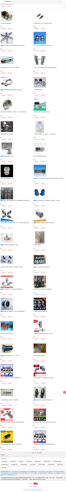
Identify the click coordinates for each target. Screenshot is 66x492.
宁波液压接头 (4, 461)
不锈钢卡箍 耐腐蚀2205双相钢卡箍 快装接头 (12, 89)
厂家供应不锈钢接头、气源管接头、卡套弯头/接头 (45, 134)
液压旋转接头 (29, 461)
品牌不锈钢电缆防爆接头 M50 (7, 178)
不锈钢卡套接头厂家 (34, 473)
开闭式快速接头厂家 (16, 473)
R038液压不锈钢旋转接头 (6, 23)
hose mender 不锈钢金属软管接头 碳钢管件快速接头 (45, 67)
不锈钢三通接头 (42, 464)
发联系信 (4, 28)
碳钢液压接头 (60, 464)
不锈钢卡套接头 (47, 461)
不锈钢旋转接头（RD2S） (8, 156)
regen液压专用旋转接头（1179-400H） (11, 355)
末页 (40, 452)
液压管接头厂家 (42, 471)
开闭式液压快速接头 (57, 461)
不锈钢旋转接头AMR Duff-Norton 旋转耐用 (10, 67)
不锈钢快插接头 (5, 464)
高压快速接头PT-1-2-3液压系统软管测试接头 (12, 289)
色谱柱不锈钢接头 (37, 244)
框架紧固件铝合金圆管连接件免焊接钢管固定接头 (44, 444)
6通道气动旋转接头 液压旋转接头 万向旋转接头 (11, 444)
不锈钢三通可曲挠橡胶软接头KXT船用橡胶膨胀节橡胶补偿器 (16, 200)
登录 (30, 483)
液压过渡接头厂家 (15, 471)
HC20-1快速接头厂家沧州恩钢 (42, 267)
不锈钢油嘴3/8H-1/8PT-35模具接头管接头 (43, 23)
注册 (36, 483)
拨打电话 (10, 28)
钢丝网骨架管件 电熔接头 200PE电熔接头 (43, 289)
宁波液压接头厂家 (7, 473)
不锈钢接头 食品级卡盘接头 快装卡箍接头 (45, 222)
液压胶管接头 (13, 461)
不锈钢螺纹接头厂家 (34, 471)
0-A (1, 456)
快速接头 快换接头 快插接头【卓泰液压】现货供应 (12, 267)
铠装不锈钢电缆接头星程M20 (40, 156)
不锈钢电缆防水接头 (38, 89)
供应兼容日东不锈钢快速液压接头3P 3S (44, 400)
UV (24, 456)
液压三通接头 (32, 464)
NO (16, 456)
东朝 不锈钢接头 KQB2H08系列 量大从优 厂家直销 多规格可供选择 (15, 222)
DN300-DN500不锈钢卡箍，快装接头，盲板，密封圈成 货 (13, 111)
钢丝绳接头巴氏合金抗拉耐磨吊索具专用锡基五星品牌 (12, 422)
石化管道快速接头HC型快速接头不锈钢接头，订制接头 (48, 200)
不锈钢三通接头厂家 (44, 473)
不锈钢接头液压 (51, 464)
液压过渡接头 (37, 461)
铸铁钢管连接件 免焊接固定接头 (41, 311)
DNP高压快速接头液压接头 (39, 355)
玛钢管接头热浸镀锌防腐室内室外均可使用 (43, 333)
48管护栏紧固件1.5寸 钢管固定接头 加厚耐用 (43, 377)
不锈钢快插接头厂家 (24, 471)
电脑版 (35, 486)
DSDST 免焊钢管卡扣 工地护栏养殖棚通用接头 (11, 377)
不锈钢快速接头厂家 (12, 474)
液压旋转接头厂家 (51, 471)
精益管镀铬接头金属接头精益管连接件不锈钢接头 (14, 45)
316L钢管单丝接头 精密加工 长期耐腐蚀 (9, 400)
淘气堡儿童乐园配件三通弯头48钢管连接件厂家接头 (45, 422)
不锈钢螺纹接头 (14, 464)
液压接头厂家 (52, 473)
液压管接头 (21, 461)
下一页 (36, 452)
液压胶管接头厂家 (25, 473)
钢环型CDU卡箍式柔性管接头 (7, 333)
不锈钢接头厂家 (59, 473)
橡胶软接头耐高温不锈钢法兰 (7, 134)
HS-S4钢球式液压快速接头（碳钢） (10, 244)
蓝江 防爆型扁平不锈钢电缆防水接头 (42, 111)
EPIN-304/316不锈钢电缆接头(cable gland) (43, 45)
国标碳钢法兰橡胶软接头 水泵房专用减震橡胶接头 (14, 311)
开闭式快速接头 (24, 464)
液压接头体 (4, 467)
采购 (64, 392)
